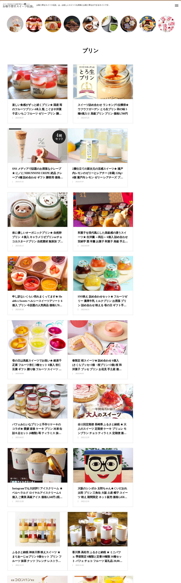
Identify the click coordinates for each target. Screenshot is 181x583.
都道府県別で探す (135, 569)
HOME (40, 569)
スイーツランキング (72, 569)
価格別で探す (115, 569)
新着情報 (53, 569)
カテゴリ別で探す (95, 569)
